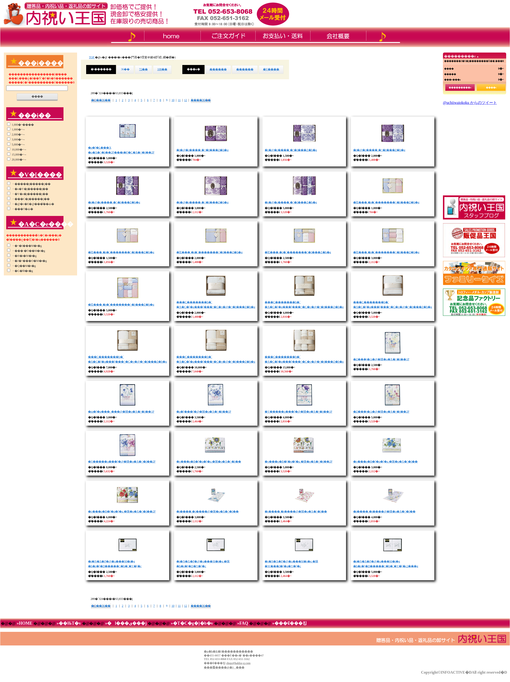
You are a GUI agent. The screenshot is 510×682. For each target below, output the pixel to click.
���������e (460, 87)
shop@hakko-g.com (238, 663)
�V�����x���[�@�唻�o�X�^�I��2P (122, 461)
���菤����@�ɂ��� (224, 667)
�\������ (101, 69)
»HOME (24, 623)
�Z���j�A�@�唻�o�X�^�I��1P (381, 359)
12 (185, 100)
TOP (92, 57)
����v (491, 87)
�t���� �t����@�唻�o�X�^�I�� (207, 511)
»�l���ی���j (126, 623)
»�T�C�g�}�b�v (192, 623)
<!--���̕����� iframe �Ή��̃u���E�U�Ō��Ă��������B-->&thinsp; (474, 146)
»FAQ (242, 623)
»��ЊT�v (69, 623)
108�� (162, 69)
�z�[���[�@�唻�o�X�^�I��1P (203, 411)
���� (37, 96)
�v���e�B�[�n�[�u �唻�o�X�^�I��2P (298, 461)
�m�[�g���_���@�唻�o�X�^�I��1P (121, 411)
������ (218, 69)
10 (173, 100)
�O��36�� (100, 100)
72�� (143, 69)
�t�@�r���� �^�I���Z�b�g (202, 150)
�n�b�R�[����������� (228, 651)
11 (179, 100)
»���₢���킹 (289, 623)
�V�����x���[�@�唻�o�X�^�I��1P (298, 411)
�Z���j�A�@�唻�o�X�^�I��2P (381, 411)
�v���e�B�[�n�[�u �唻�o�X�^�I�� (208, 461)
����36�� (201, 100)
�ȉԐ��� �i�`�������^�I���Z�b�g (386, 202)
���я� (193, 69)
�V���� (271, 69)
